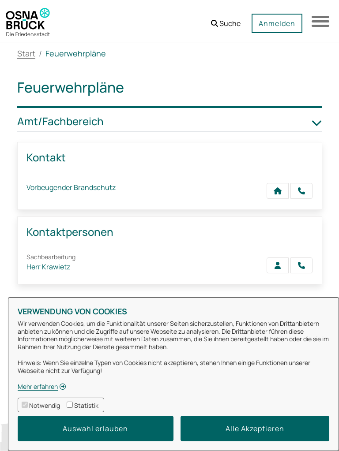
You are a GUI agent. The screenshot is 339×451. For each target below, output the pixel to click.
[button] (226, 20)
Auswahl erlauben (95, 428)
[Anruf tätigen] (301, 191)
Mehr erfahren (38, 386)
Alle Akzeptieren (255, 428)
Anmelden (277, 23)
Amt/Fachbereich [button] (169, 121)
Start (26, 53)
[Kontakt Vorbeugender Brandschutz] (278, 191)
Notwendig (44, 405)
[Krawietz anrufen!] (301, 265)
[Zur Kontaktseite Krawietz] (278, 265)
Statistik (86, 405)
